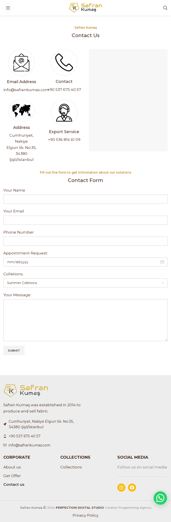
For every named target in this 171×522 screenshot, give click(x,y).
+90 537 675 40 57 (64, 89)
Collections (71, 467)
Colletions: (13, 274)
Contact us (13, 484)
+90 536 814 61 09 (64, 139)
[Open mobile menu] (8, 7)
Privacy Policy (85, 515)
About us (12, 467)
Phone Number (18, 232)
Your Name (14, 190)
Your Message (17, 295)
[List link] (42, 436)
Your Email (13, 211)
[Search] (165, 7)
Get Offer (12, 476)
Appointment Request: (25, 253)
